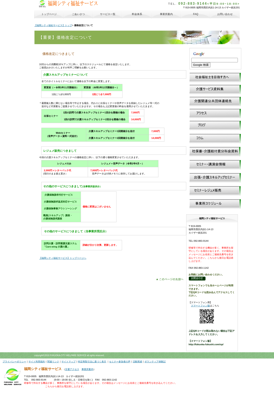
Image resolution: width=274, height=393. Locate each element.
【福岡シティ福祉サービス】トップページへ (62, 258)
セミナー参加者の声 (119, 361)
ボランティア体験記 (155, 361)
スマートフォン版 (200, 305)
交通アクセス (72, 369)
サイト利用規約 (36, 361)
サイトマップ (68, 361)
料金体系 (137, 14)
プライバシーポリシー (14, 361)
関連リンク (53, 361)
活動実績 (137, 361)
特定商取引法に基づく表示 (92, 361)
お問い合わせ (225, 14)
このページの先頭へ (171, 279)
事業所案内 (87, 369)
